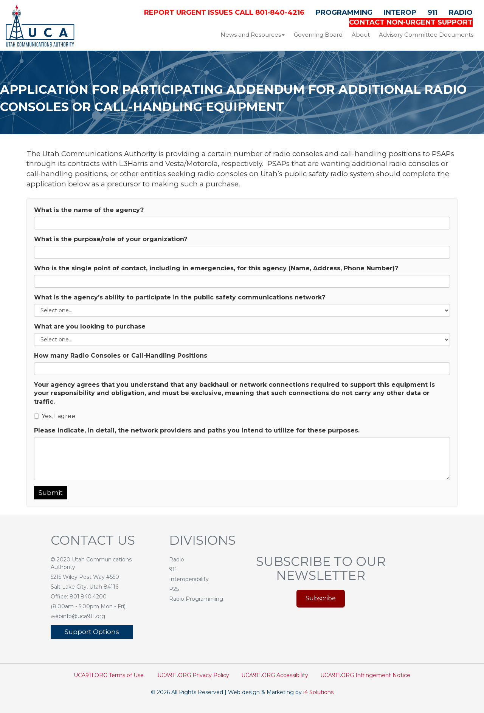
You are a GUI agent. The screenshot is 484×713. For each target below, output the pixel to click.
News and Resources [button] (252, 34)
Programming (344, 12)
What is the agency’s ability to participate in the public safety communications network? (179, 297)
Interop (400, 12)
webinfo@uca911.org (78, 616)
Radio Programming (196, 598)
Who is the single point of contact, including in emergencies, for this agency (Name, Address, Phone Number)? (216, 268)
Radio (461, 12)
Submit (51, 492)
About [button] (361, 34)
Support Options (92, 632)
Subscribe (321, 598)
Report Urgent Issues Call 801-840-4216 (224, 12)
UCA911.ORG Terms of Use (109, 675)
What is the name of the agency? (89, 210)
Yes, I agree (54, 416)
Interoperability (189, 579)
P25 (174, 589)
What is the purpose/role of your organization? (110, 239)
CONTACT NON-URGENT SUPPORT (411, 22)
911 (432, 12)
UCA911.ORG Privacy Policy (193, 675)
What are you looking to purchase (90, 326)
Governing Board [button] (318, 34)
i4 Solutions (318, 692)
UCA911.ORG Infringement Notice (365, 675)
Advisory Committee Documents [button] (426, 34)
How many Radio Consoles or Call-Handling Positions (120, 355)
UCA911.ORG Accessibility (274, 675)
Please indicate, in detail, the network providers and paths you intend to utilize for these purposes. (197, 430)
